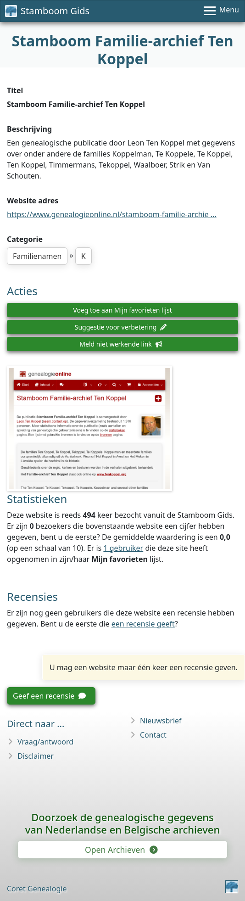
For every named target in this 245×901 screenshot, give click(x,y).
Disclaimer (35, 756)
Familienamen (37, 256)
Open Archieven (120, 849)
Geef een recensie (49, 696)
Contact (153, 735)
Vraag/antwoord (45, 742)
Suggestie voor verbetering (121, 327)
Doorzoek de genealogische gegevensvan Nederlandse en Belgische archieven (122, 823)
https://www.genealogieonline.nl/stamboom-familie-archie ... (112, 214)
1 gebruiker (123, 548)
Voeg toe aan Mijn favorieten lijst (122, 310)
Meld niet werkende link (120, 344)
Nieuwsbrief (161, 721)
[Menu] (221, 11)
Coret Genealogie (37, 889)
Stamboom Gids (47, 11)
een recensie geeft (143, 624)
